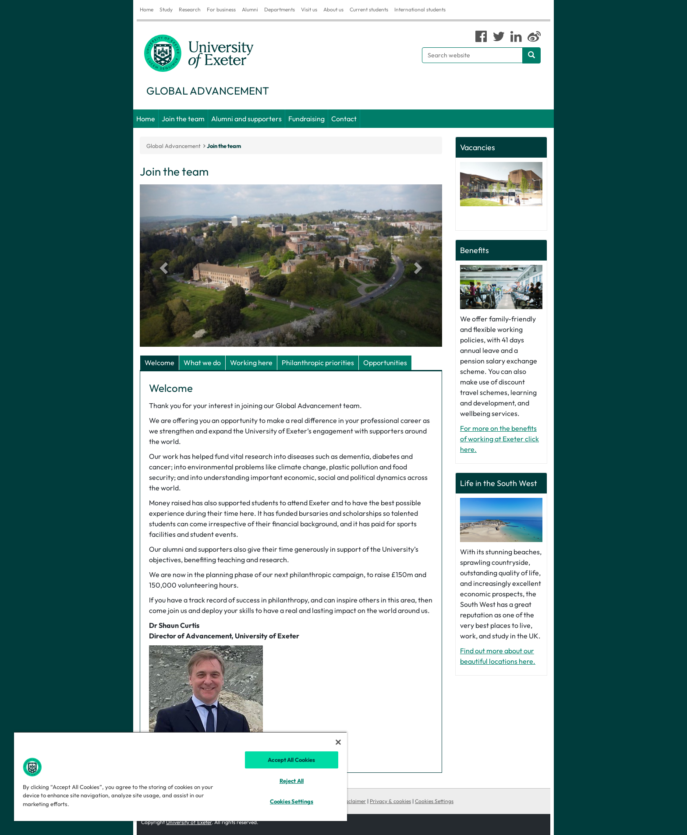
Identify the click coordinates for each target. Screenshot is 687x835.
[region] (180, 776)
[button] (162, 265)
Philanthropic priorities (318, 362)
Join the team (183, 118)
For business (221, 9)
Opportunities (385, 362)
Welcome (159, 362)
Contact (344, 118)
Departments (279, 9)
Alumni (250, 9)
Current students (369, 9)
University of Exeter (189, 822)
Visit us (309, 9)
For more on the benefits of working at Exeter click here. (499, 439)
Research (190, 9)
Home (146, 9)
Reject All (292, 780)
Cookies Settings (434, 801)
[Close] (338, 742)
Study (166, 9)
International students (420, 9)
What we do (202, 362)
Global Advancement (173, 145)
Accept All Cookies (291, 759)
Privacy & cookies (390, 801)
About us (333, 9)
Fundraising (306, 118)
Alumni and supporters (246, 118)
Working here (251, 362)
